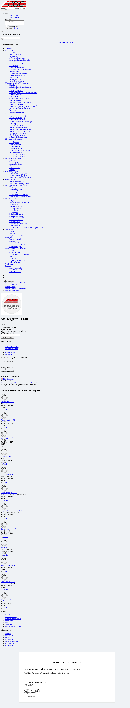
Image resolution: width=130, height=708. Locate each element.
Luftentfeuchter (14, 168)
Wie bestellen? (10, 645)
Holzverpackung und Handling (19, 60)
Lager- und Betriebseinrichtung (20, 102)
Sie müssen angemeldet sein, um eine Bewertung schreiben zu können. (25, 383)
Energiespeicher (14, 123)
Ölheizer (12, 166)
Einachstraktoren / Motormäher (20, 218)
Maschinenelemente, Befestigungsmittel (23, 106)
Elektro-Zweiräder (15, 268)
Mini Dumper (14, 204)
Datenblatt (8, 354)
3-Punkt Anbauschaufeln (17, 58)
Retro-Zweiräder (15, 272)
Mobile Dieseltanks (16, 235)
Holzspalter (13, 52)
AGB (7, 637)
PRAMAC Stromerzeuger (18, 133)
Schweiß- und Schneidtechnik (19, 108)
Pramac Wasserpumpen (17, 181)
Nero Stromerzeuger (16, 125)
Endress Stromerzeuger (17, 120)
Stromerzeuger (10, 114)
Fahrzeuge (8, 266)
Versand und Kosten (12, 641)
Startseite (8, 48)
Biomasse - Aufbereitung (13, 139)
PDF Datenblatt (7, 379)
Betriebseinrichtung (16, 95)
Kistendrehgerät (14, 210)
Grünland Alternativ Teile (18, 245)
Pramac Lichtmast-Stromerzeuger (20, 129)
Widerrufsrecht (10, 643)
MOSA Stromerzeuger (17, 118)
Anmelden (5, 10)
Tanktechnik (9, 229)
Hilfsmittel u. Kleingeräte (18, 73)
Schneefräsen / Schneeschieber (19, 197)
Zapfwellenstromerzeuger (18, 116)
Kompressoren (14, 212)
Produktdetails (10, 352)
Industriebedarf (14, 262)
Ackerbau (12, 251)
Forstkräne (13, 62)
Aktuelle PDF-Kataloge (65, 42)
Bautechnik (13, 89)
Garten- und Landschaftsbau (19, 98)
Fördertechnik (14, 71)
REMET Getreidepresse (17, 154)
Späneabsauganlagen (16, 81)
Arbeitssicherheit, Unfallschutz (20, 87)
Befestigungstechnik (16, 91)
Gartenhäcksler (14, 222)
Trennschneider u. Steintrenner (19, 202)
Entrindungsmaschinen (17, 75)
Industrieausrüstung (16, 100)
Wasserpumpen (10, 179)
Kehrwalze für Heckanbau (18, 191)
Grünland (8, 237)
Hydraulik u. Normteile (17, 260)
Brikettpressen (14, 143)
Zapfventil (13, 233)
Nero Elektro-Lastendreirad (18, 270)
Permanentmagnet (15, 152)
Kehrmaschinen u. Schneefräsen (16, 185)
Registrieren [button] (18, 28)
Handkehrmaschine (16, 187)
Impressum (9, 636)
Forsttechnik (9, 50)
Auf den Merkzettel (11, 347)
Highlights (13, 85)
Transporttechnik (15, 239)
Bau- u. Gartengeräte (12, 199)
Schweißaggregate (11, 172)
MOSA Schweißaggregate (18, 175)
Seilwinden (13, 56)
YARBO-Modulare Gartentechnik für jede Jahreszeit (27, 227)
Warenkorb (9, 621)
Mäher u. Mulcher (15, 206)
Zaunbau (12, 241)
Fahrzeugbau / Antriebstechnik (19, 254)
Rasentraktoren (14, 225)
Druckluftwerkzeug (16, 216)
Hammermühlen (15, 147)
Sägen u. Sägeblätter (16, 54)
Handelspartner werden (13, 619)
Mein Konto (13, 15)
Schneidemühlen (15, 145)
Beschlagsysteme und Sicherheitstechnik (23, 93)
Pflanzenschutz (14, 77)
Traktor (11, 256)
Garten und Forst (15, 252)
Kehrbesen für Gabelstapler (18, 195)
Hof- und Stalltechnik (16, 243)
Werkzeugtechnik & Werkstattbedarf (17, 83)
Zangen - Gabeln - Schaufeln (19, 64)
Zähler (11, 231)
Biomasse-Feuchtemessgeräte (19, 150)
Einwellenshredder (15, 148)
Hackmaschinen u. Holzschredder (20, 70)
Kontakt (8, 615)
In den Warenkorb (7, 337)
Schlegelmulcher (15, 79)
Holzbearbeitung (15, 208)
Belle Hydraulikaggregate (18, 173)
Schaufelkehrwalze (15, 189)
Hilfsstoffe (13, 258)
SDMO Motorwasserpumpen (19, 183)
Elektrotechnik (14, 96)
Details (5, 409)
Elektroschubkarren (16, 220)
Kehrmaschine (14, 193)
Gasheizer (12, 160)
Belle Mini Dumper (16, 214)
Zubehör (12, 170)
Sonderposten (9, 264)
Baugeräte (12, 200)
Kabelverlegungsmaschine (18, 224)
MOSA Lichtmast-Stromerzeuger (20, 121)
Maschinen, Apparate (16, 104)
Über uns (8, 634)
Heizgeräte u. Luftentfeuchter (15, 158)
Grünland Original (15, 247)
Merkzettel (8, 624)
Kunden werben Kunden (13, 626)
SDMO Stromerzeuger (17, 135)
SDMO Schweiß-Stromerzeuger (20, 177)
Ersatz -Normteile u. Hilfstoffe (15, 249)
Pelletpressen (13, 141)
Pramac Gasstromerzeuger (18, 127)
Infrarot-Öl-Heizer (15, 164)
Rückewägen (13, 66)
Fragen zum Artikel (11, 349)
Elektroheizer (14, 162)
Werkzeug (12, 110)
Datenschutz (9, 639)
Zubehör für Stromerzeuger (18, 137)
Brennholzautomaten (16, 68)
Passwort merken (12, 26)
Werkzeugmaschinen (16, 112)
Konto (7, 622)
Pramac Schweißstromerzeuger (20, 131)
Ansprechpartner (11, 617)
